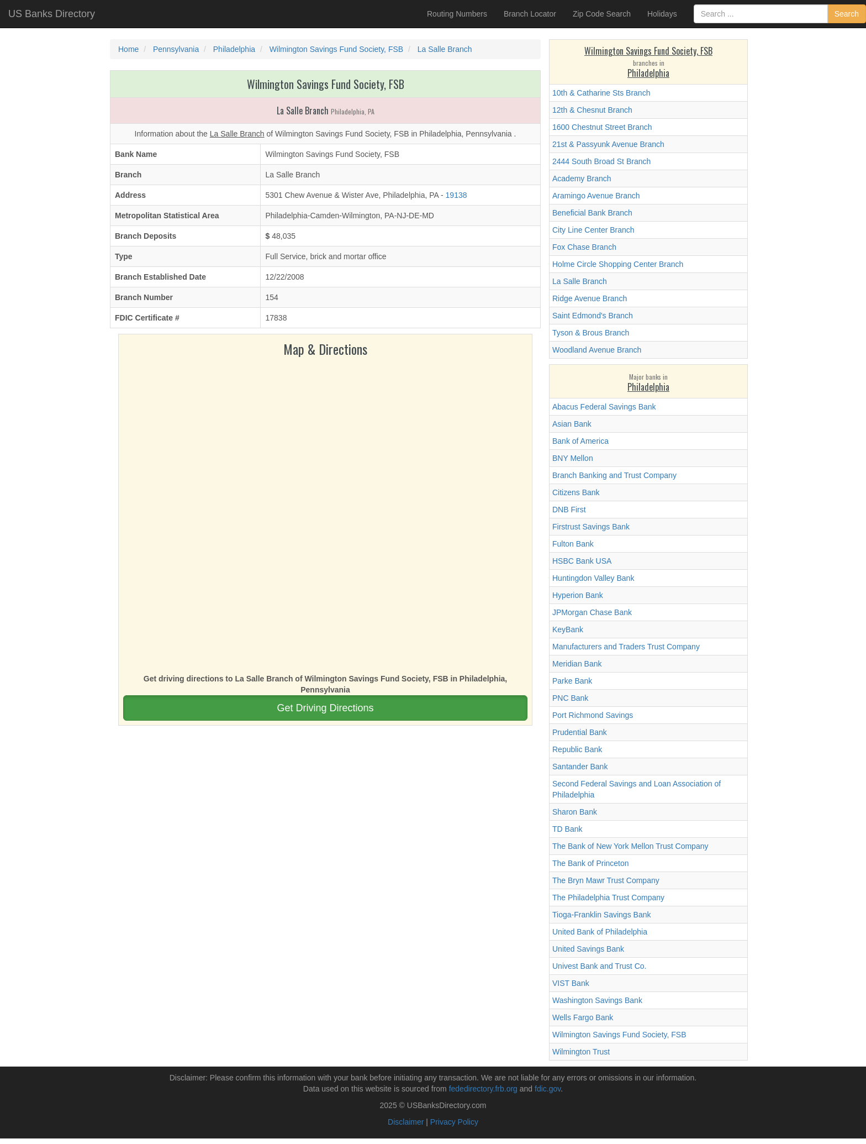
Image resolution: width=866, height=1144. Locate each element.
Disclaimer (406, 1121)
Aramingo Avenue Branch (596, 195)
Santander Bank (580, 766)
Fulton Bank (573, 543)
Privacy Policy (454, 1121)
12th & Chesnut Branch (592, 110)
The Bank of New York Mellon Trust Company (630, 846)
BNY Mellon (572, 458)
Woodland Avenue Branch (596, 349)
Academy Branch (581, 178)
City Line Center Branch (593, 229)
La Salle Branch (579, 281)
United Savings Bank (588, 948)
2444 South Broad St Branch (601, 161)
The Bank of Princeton (590, 863)
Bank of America (580, 441)
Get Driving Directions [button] (325, 707)
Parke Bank (572, 680)
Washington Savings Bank (597, 1000)
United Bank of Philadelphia (599, 931)
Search (847, 13)
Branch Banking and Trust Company (614, 475)
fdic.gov (548, 1088)
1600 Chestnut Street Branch (602, 127)
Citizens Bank (576, 492)
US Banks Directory (51, 13)
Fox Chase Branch (584, 247)
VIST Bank (570, 983)
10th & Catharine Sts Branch (601, 92)
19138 (456, 195)
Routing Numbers (457, 13)
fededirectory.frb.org (483, 1088)
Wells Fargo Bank (582, 1017)
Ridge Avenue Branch (589, 298)
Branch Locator (530, 13)
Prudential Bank (579, 732)
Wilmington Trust (581, 1051)
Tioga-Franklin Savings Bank (601, 914)
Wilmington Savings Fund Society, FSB (619, 1034)
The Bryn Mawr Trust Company (605, 880)
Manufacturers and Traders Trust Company (626, 646)
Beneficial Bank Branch (592, 212)
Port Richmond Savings (592, 715)
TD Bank (567, 829)
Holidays (662, 13)
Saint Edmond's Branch (592, 315)
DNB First (569, 509)
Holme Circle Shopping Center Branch (617, 264)
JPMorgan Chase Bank (592, 612)
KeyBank (567, 629)
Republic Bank (577, 749)
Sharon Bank (574, 811)
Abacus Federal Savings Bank (604, 406)
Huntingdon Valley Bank (593, 578)
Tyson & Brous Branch (590, 332)
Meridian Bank (577, 663)
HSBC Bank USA (581, 561)
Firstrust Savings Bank (591, 526)
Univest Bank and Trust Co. (599, 966)
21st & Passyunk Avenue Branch (608, 144)
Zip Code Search (602, 13)
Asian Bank (572, 423)
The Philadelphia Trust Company (608, 897)
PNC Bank (570, 698)
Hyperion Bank (577, 595)
